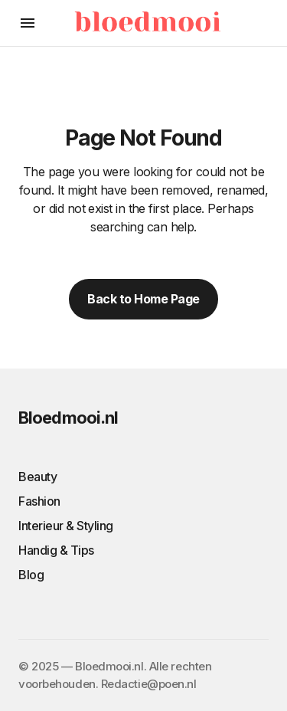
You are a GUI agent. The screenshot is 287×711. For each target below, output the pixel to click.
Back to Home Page (143, 298)
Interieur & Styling (65, 525)
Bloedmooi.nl (68, 418)
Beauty (37, 476)
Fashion (39, 501)
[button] (27, 23)
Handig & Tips (56, 550)
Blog (31, 574)
